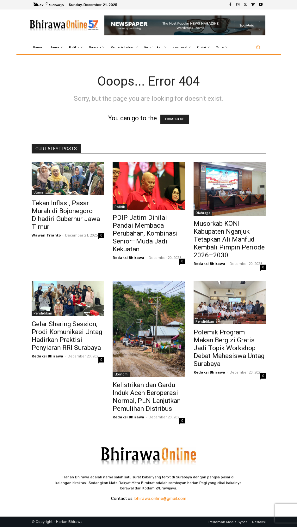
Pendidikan (43, 313)
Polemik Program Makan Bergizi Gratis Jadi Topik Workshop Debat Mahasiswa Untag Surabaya (229, 348)
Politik (119, 207)
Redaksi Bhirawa (128, 257)
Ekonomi (121, 374)
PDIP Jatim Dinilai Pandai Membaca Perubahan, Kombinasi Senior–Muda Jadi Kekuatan (145, 233)
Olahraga (202, 213)
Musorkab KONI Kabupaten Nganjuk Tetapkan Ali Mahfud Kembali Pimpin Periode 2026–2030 (229, 239)
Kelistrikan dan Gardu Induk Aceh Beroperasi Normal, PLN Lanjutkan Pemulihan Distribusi (147, 396)
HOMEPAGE (174, 119)
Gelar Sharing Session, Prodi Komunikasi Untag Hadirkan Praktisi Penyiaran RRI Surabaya (67, 335)
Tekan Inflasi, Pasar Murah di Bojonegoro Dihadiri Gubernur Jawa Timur (66, 215)
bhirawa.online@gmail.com (160, 498)
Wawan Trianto (46, 235)
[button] (258, 47)
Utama (39, 192)
